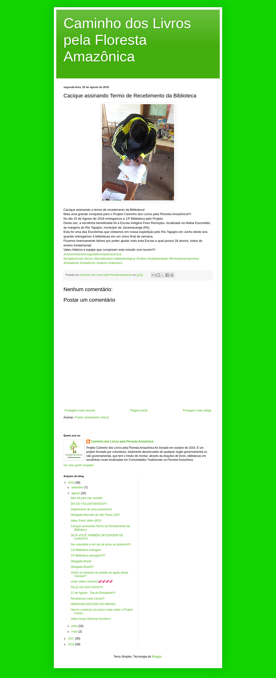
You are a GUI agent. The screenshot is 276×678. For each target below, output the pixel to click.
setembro (77, 487)
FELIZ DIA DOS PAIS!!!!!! (87, 587)
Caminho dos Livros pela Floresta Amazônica (127, 39)
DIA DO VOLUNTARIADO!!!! (89, 503)
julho (74, 626)
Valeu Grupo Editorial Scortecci (91, 618)
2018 (71, 482)
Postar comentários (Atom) (92, 417)
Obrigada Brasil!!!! (82, 567)
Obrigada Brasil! (81, 561)
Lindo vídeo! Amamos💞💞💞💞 (92, 581)
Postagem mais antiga (197, 410)
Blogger (157, 656)
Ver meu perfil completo (78, 465)
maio (74, 631)
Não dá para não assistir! (87, 498)
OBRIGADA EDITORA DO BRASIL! (93, 604)
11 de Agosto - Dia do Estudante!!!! (93, 593)
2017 (71, 638)
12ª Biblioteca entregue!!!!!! (88, 555)
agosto (76, 493)
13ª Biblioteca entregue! (86, 550)
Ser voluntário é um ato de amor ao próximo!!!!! (101, 544)
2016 (71, 644)
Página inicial (138, 410)
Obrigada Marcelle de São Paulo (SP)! (95, 515)
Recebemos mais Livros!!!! (88, 598)
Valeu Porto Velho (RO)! (86, 520)
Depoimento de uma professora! (91, 509)
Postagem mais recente (80, 410)
